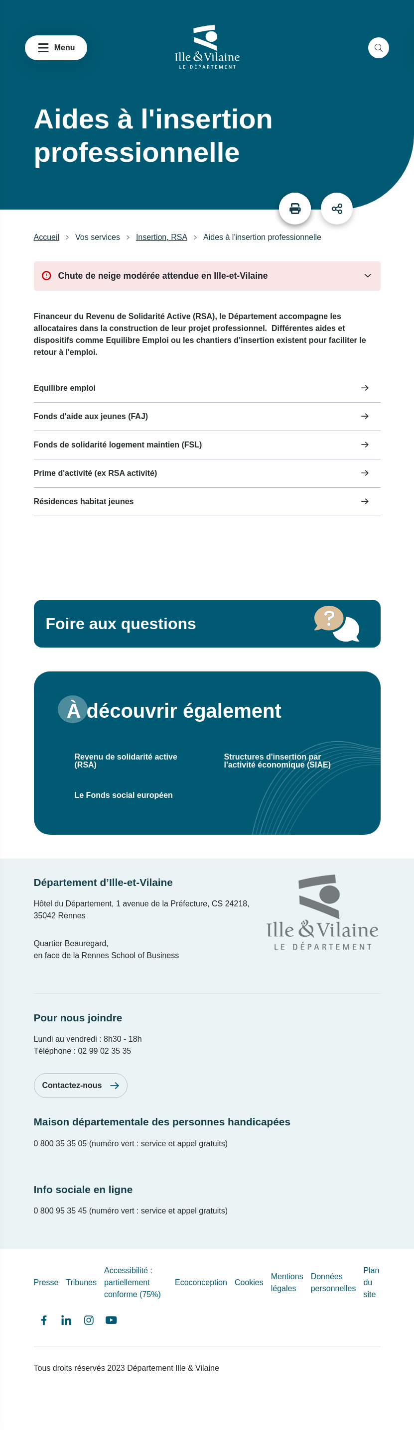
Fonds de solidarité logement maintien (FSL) (118, 444)
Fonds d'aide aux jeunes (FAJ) (91, 416)
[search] (378, 47)
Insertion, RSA (161, 237)
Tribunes (81, 1282)
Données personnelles (333, 1282)
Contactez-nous (72, 1085)
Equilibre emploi (65, 388)
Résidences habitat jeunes (84, 501)
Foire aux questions (121, 624)
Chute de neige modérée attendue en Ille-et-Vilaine (163, 276)
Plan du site (371, 1282)
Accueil (47, 237)
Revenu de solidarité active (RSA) (126, 761)
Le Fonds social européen (124, 795)
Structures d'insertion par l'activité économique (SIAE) (277, 761)
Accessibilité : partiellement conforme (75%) (132, 1282)
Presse (46, 1282)
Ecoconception (201, 1282)
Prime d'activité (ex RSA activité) (95, 473)
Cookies (249, 1282)
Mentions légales (287, 1282)
